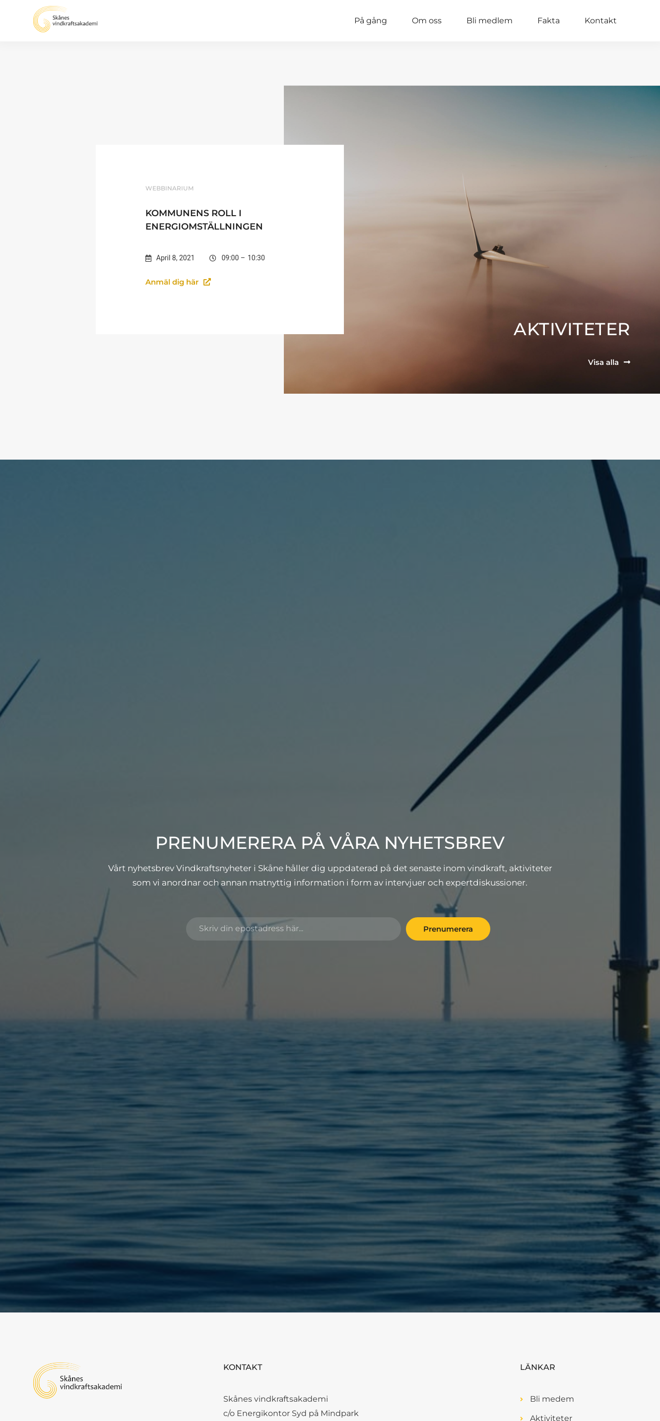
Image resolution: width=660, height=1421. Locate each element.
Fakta (548, 20)
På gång (370, 20)
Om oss (427, 20)
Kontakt (601, 20)
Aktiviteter (572, 328)
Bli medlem (489, 20)
